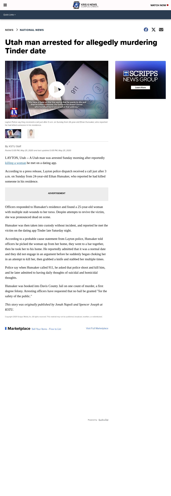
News (9, 30)
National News (32, 30)
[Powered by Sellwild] (103, 420)
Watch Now (159, 5)
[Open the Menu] (5, 5)
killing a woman (15, 163)
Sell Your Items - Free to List (46, 329)
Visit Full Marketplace (97, 328)
